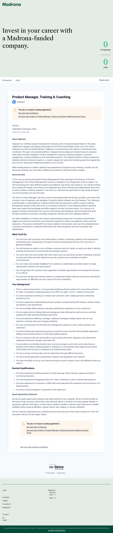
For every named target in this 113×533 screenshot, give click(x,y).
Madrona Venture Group (11, 4)
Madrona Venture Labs (51, 492)
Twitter (5, 500)
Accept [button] (51, 530)
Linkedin (5, 497)
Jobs (4, 490)
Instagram (6, 507)
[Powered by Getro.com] (56, 467)
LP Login (4, 519)
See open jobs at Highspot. (28, 113)
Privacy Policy (59, 530)
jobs (18, 80)
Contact (5, 514)
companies (7, 80)
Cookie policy (61, 473)
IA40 (51, 498)
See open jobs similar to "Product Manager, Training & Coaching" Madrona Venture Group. (52, 117)
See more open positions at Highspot (34, 447)
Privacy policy (50, 473)
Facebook (6, 504)
